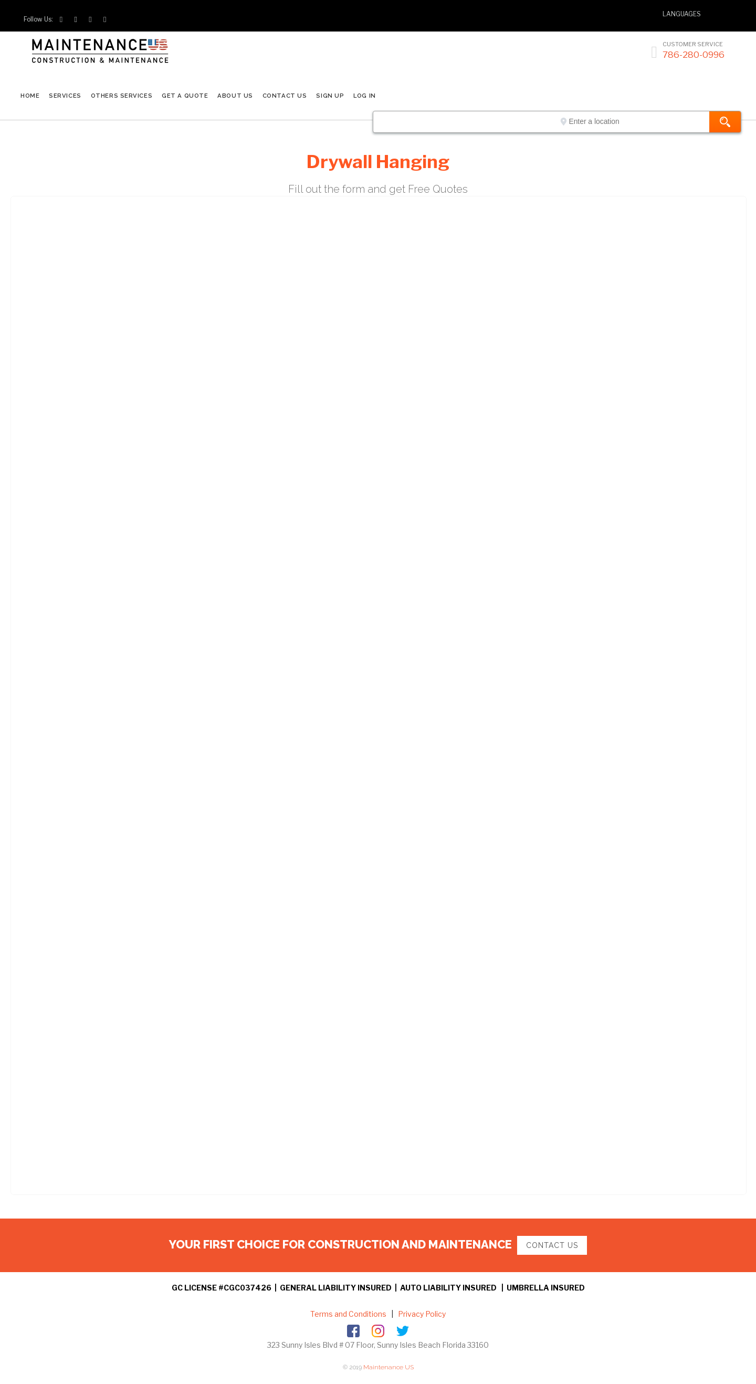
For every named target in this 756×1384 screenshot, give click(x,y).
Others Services (121, 95)
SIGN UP (330, 95)
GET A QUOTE (185, 95)
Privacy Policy (421, 1313)
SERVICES (65, 95)
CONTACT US (284, 95)
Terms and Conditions (348, 1313)
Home (29, 95)
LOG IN (364, 95)
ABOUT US (235, 95)
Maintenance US (388, 1367)
